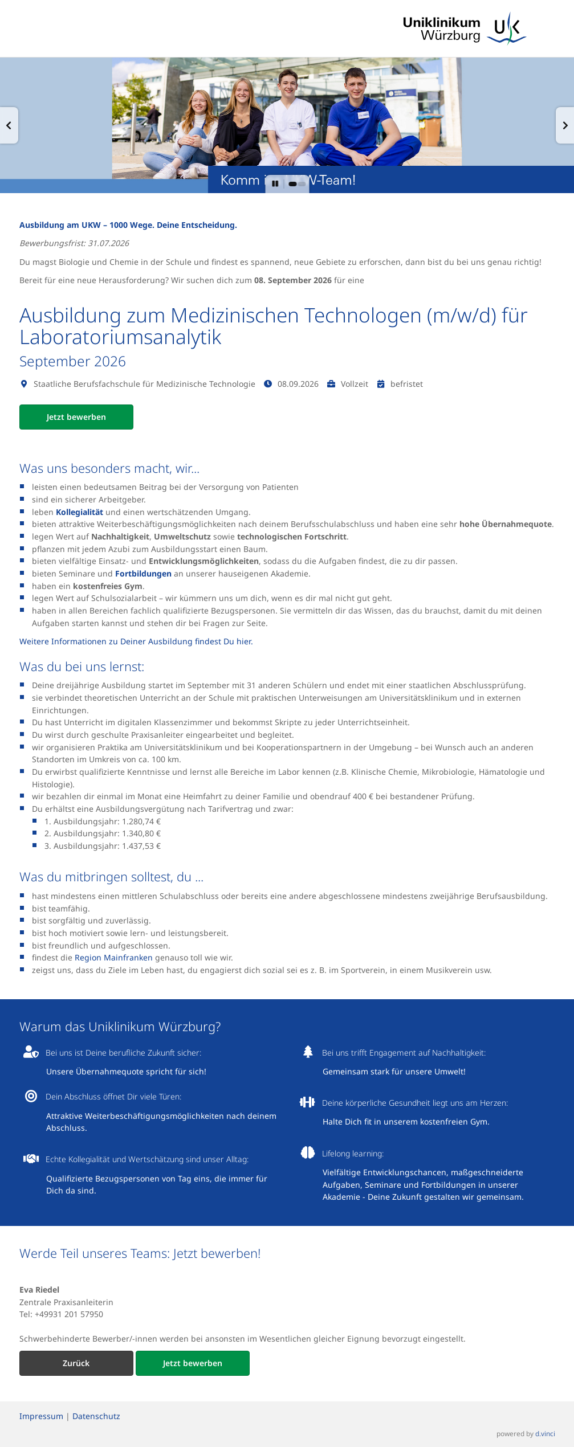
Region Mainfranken (114, 957)
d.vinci (545, 1433)
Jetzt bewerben (76, 416)
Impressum (41, 1416)
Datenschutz (96, 1416)
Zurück (76, 1363)
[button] (9, 125)
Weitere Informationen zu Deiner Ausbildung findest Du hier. (136, 641)
